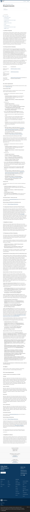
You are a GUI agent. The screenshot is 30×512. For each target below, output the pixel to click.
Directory (17, 495)
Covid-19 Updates (17, 493)
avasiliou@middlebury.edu (15, 462)
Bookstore (17, 488)
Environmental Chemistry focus (14, 199)
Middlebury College (5, 4)
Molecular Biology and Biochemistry (13, 204)
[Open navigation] (27, 1)
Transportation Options (25, 494)
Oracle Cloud (24, 488)
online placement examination (19, 425)
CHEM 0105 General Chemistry (15, 71)
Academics (9, 4)
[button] (24, 1)
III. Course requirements (6, 18)
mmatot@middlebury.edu (15, 456)
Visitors (8, 486)
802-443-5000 (22, 468)
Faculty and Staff (2, 484)
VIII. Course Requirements (7, 25)
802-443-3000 (24, 470)
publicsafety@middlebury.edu (24, 473)
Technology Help (25, 492)
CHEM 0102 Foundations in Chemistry (15, 68)
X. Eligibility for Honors (6, 28)
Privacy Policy (4, 510)
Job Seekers (9, 484)
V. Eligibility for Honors (6, 21)
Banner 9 (17, 486)
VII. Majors (5, 24)
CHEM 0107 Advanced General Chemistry (16, 77)
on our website (22, 214)
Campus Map (17, 491)
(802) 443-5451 (15, 455)
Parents (1, 486)
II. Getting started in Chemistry (7, 17)
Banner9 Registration (18, 484)
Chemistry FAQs (8, 86)
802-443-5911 (25, 472)
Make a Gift (3, 472)
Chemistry (12, 4)
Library (23, 484)
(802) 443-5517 (15, 461)
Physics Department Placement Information (16, 177)
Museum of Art (24, 486)
